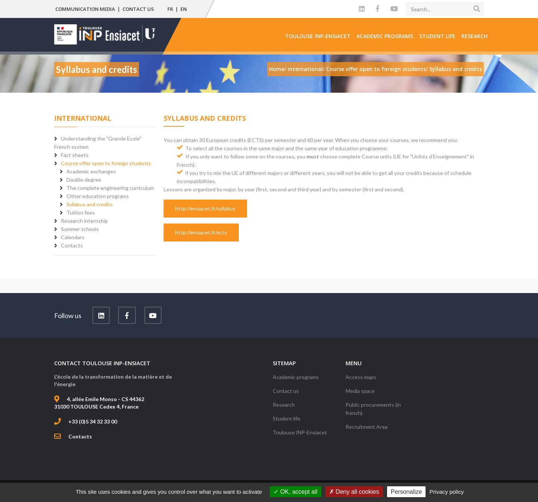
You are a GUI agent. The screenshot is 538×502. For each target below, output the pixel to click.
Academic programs (384, 36)
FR (170, 9)
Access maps (361, 377)
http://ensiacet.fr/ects (201, 232)
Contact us (138, 9)
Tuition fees (81, 212)
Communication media (85, 9)
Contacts (80, 436)
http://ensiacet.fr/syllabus (205, 208)
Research (474, 36)
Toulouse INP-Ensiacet (317, 36)
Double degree (84, 179)
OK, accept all (295, 492)
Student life (437, 36)
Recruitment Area (366, 427)
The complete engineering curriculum (110, 188)
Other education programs (98, 196)
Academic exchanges (91, 171)
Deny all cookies (354, 492)
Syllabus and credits (90, 204)
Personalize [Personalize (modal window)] (406, 492)
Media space (360, 391)
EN (183, 9)
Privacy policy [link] (447, 492)
